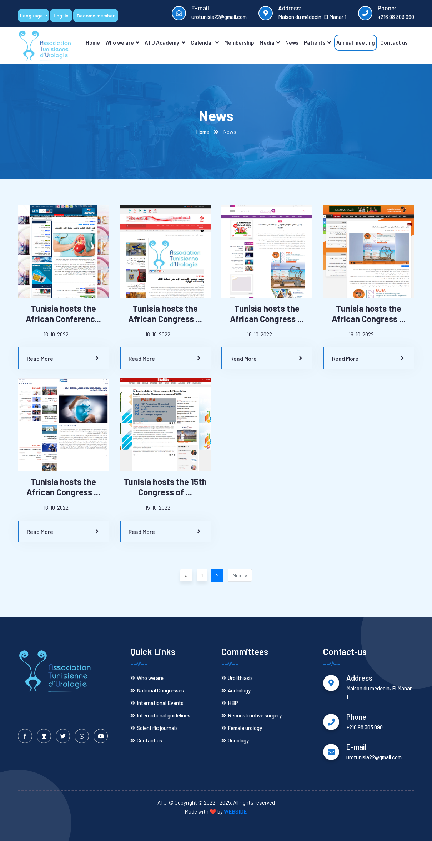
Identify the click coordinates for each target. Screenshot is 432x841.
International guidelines (160, 715)
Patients (317, 42)
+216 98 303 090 (396, 17)
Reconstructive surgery (251, 715)
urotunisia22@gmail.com (219, 17)
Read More (63, 358)
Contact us (394, 42)
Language (32, 15)
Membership (239, 42)
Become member (96, 15)
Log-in (61, 15)
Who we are (122, 42)
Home (93, 42)
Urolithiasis (237, 678)
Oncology (235, 740)
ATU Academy (165, 42)
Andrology (236, 690)
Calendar (205, 42)
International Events (157, 703)
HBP (229, 703)
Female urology (241, 728)
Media (270, 42)
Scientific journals (154, 728)
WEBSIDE (235, 811)
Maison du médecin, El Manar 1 (312, 17)
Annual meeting (355, 42)
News (291, 42)
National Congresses (157, 690)
